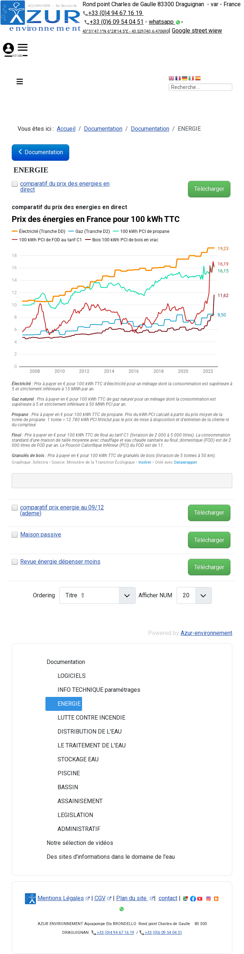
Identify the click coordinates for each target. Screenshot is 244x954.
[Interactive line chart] (122, 340)
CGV (103, 898)
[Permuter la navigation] (19, 83)
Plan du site (135, 898)
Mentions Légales (63, 898)
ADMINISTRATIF (73, 829)
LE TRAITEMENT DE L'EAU (86, 745)
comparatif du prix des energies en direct (65, 186)
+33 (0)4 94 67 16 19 (116, 13)
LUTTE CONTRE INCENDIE (85, 717)
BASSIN (62, 787)
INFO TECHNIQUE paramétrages (93, 689)
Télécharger (209, 188)
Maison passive (40, 534)
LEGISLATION (69, 815)
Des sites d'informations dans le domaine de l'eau (105, 856)
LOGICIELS (66, 676)
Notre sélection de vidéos (74, 843)
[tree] (122, 759)
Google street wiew (197, 30)
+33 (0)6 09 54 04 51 (117, 21)
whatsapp (162, 21)
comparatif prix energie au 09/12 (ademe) (62, 510)
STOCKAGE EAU (72, 759)
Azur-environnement (206, 633)
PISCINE (63, 773)
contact (168, 898)
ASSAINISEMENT (74, 801)
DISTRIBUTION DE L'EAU (84, 731)
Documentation (60, 662)
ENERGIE (63, 703)
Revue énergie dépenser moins (60, 561)
